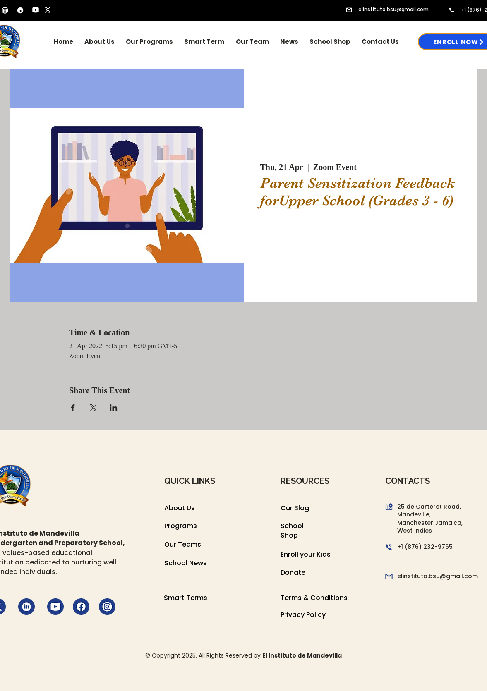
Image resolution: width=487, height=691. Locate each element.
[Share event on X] (93, 407)
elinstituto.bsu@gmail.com (393, 9)
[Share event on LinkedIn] (114, 407)
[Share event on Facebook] (73, 407)
